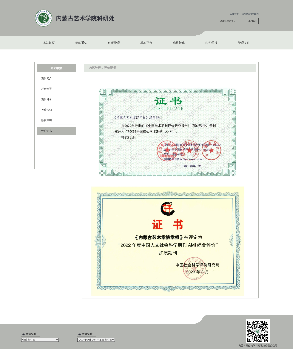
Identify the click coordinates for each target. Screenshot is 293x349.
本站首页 (49, 42)
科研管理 (114, 42)
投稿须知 (46, 109)
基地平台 (146, 42)
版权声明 (46, 120)
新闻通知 (81, 42)
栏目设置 (46, 88)
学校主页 (234, 14)
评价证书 (46, 130)
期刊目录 (46, 99)
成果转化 (179, 42)
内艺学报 (211, 42)
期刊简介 (46, 78)
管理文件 (244, 42)
